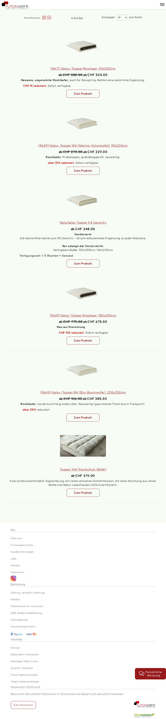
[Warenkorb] (155, 4)
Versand (27, 592)
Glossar (15, 647)
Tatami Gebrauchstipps (25, 681)
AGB (13, 613)
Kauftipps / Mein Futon (24, 661)
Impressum (17, 572)
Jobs (13, 558)
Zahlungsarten (19, 619)
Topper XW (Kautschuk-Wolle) (83, 469)
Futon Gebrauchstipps (24, 674)
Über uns (16, 538)
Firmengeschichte (22, 545)
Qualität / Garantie (22, 668)
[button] (162, 5)
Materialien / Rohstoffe (25, 654)
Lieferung (38, 592)
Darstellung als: (32, 18)
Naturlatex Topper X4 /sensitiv (83, 223)
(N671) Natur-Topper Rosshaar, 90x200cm (83, 69)
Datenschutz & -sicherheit (27, 606)
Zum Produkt (83, 93)
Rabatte (15, 599)
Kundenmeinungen (22, 551)
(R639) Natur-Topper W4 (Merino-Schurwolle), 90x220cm (83, 146)
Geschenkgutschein (23, 626)
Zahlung (15, 592)
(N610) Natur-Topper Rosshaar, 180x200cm (83, 315)
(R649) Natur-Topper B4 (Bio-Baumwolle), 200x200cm (83, 392)
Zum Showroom (23, 705)
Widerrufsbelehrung (29, 613)
